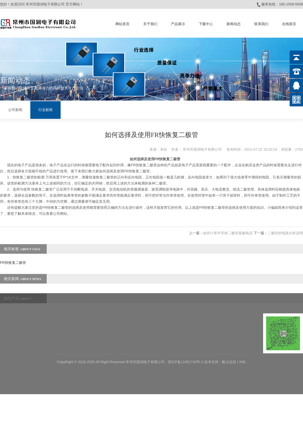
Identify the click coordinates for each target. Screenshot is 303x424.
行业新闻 (45, 109)
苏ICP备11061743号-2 (186, 346)
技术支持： (213, 346)
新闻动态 (233, 23)
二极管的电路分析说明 (285, 228)
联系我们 (261, 23)
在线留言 (289, 23)
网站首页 (122, 23)
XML (242, 346)
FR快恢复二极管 (13, 258)
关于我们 (150, 23)
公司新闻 (15, 109)
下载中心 (206, 23)
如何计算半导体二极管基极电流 (227, 228)
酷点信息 (229, 346)
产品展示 (178, 23)
